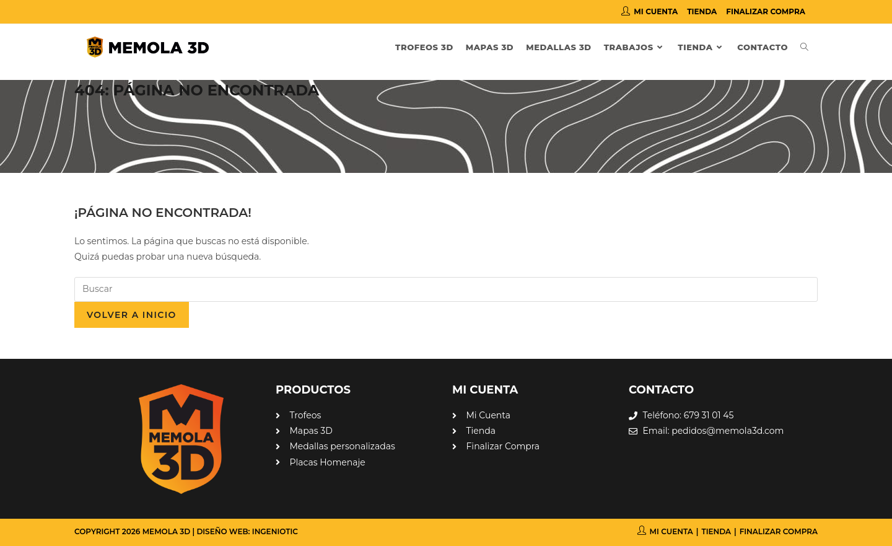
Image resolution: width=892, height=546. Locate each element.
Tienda (702, 11)
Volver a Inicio (132, 314)
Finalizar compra (765, 11)
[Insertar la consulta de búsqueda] (446, 289)
